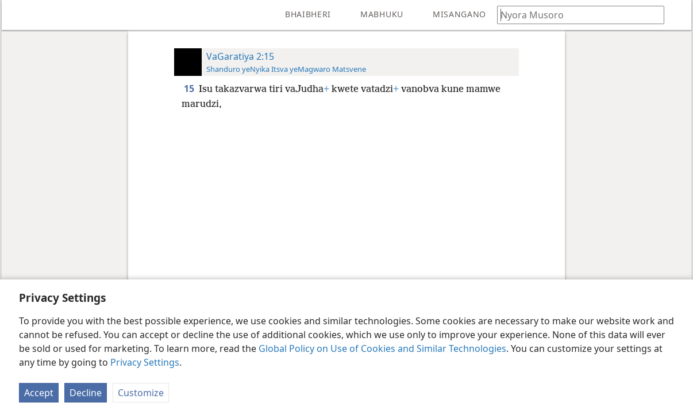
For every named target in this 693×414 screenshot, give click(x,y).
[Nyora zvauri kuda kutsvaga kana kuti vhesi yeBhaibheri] (575, 14)
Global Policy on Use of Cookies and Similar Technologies (382, 348)
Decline (86, 392)
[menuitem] (19, 15)
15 (190, 88)
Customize (141, 392)
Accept (38, 392)
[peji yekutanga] (19, 15)
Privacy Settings (144, 362)
